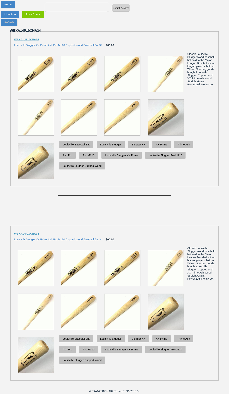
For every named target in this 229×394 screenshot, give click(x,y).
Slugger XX (138, 144)
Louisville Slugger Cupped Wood (82, 165)
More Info (10, 14)
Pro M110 (88, 155)
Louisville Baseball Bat (76, 144)
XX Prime (161, 144)
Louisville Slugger (110, 144)
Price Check (33, 14)
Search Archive (121, 8)
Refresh (9, 22)
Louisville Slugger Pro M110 (165, 155)
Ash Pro (67, 155)
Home (8, 4)
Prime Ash (184, 144)
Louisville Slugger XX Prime (121, 155)
